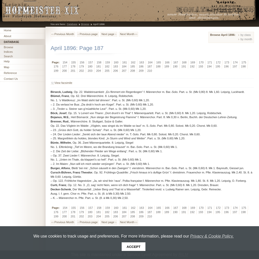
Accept (134, 247)
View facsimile (63, 82)
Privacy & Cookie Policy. (212, 236)
